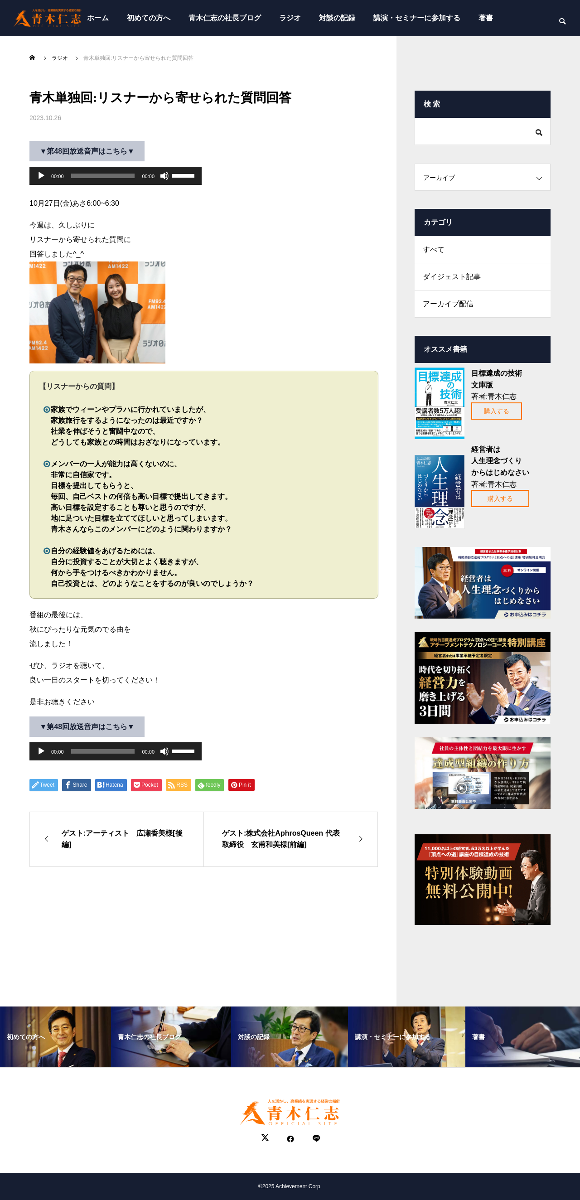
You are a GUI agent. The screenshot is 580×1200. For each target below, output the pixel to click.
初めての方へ (148, 18)
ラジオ (290, 18)
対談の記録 (337, 18)
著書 (485, 18)
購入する (496, 411)
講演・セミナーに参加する (416, 18)
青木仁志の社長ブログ (224, 18)
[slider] (103, 176)
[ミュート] (164, 175)
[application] (115, 176)
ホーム (98, 18)
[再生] (41, 175)
